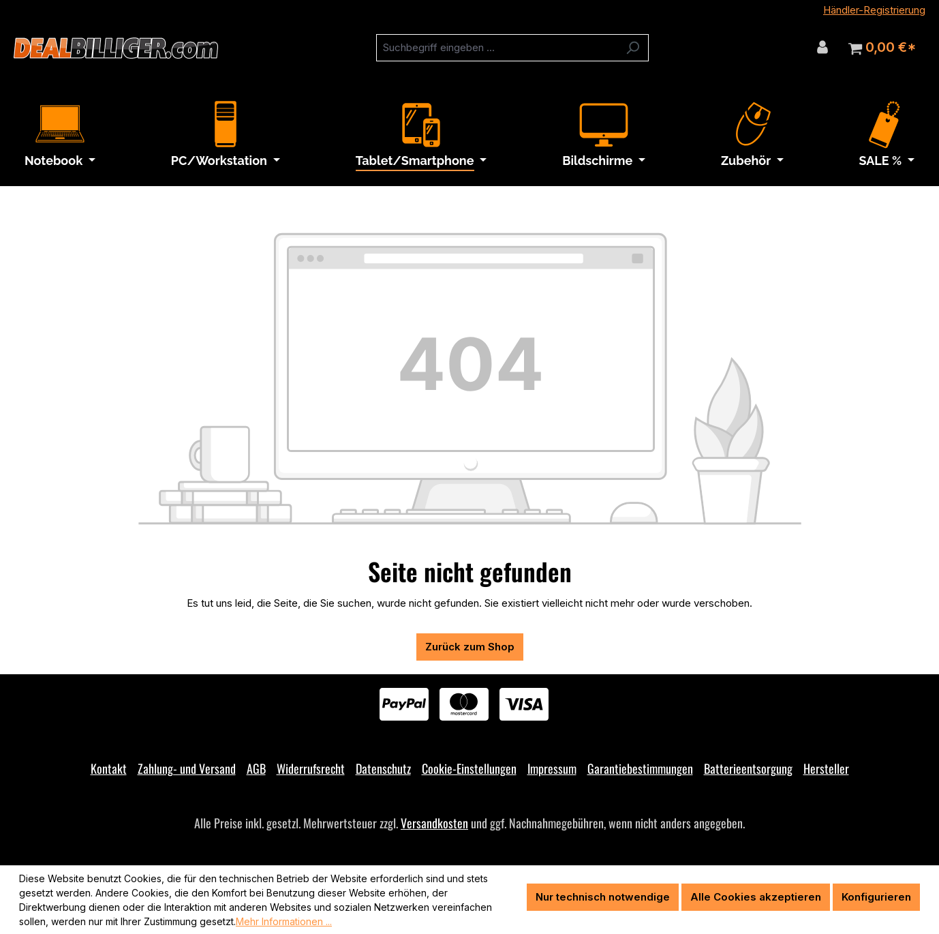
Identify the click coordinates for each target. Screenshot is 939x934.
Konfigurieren (876, 896)
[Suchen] (633, 47)
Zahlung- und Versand (187, 768)
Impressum (551, 768)
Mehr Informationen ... (284, 921)
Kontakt (109, 768)
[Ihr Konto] (822, 47)
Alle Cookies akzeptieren (755, 896)
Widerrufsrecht (311, 768)
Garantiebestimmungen (640, 768)
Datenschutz (383, 768)
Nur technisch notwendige (603, 896)
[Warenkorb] (882, 47)
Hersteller (826, 768)
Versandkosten (434, 823)
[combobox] (496, 47)
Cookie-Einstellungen (469, 768)
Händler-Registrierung (874, 9)
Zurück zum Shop (469, 646)
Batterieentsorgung (748, 768)
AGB (256, 768)
